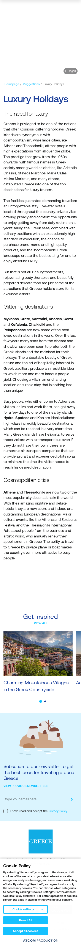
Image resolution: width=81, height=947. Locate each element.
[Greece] (19, 7)
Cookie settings (23, 909)
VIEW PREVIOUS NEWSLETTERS (25, 786)
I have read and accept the (35, 811)
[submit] (71, 799)
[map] (63, 7)
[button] (40, 701)
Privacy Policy (57, 811)
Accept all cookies (25, 931)
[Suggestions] (31, 84)
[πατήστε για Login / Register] (46, 7)
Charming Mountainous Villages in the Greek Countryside (36, 686)
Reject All (25, 920)
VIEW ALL (40, 623)
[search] (54, 7)
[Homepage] (12, 84)
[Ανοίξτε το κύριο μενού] (74, 7)
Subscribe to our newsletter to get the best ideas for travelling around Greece (38, 772)
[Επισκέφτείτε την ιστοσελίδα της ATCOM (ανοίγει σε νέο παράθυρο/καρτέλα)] (40, 940)
